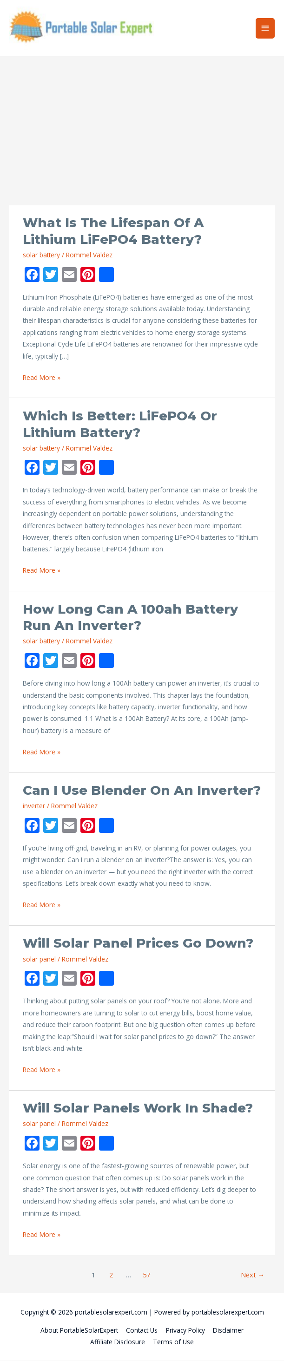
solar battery (41, 255)
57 (146, 1275)
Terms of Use (173, 1342)
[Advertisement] (142, 136)
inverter (34, 806)
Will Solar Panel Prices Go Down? (138, 944)
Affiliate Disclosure (117, 1342)
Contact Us (142, 1330)
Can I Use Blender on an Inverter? (142, 790)
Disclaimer (228, 1330)
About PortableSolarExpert (79, 1330)
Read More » (41, 378)
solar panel (39, 959)
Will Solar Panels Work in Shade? (138, 1108)
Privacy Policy (185, 1330)
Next (253, 1275)
